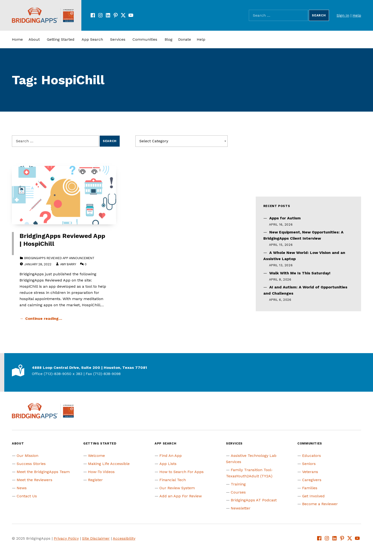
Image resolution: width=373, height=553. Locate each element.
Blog (168, 39)
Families (309, 488)
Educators (311, 455)
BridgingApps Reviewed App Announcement (59, 258)
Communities (145, 39)
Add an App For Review (180, 496)
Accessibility (124, 538)
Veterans (310, 471)
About (34, 39)
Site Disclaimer (96, 538)
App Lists (168, 463)
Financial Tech (172, 480)
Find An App (170, 455)
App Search (92, 39)
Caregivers (311, 480)
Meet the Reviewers (34, 480)
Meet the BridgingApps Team (43, 471)
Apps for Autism (285, 218)
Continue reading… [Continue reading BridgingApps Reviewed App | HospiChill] (43, 318)
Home (17, 39)
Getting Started (60, 39)
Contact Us (27, 496)
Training (238, 484)
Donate (184, 39)
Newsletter (240, 508)
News (22, 488)
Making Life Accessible (109, 463)
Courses (238, 492)
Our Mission (27, 455)
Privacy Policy (66, 538)
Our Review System (177, 488)
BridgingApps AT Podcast (254, 500)
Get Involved (313, 496)
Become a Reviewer (320, 504)
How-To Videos (101, 471)
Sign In (343, 15)
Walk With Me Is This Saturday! (299, 273)
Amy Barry (68, 264)
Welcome (96, 455)
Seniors (309, 463)
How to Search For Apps (181, 471)
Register (95, 480)
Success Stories (31, 463)
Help (357, 15)
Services (117, 39)
